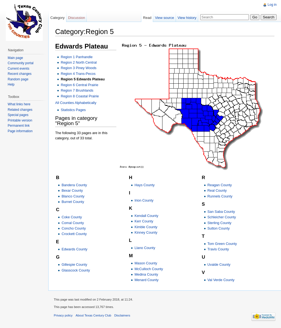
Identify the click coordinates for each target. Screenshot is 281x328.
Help (11, 84)
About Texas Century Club (93, 315)
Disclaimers (122, 315)
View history (187, 18)
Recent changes (20, 74)
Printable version (20, 120)
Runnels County (219, 196)
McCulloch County (148, 269)
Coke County (71, 217)
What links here (19, 104)
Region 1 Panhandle (76, 57)
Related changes (20, 110)
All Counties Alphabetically (75, 103)
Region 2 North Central (79, 62)
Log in (272, 5)
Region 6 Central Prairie (79, 85)
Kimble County (145, 227)
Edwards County (74, 249)
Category (57, 18)
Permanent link (19, 126)
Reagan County (219, 185)
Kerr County (143, 221)
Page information (20, 131)
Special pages (18, 115)
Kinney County (145, 232)
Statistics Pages (73, 110)
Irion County (143, 200)
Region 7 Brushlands (77, 90)
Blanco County (72, 196)
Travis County (218, 249)
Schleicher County (221, 217)
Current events (18, 68)
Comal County (72, 223)
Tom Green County (222, 244)
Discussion (76, 18)
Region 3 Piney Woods (78, 68)
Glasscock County (75, 270)
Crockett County (74, 234)
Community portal (20, 63)
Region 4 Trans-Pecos (78, 74)
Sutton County (218, 228)
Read (147, 18)
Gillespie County (74, 264)
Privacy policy (63, 315)
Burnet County (72, 202)
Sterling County (219, 223)
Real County (217, 190)
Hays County (144, 185)
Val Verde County (221, 280)
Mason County (145, 263)
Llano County (144, 248)
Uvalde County (219, 264)
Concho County (73, 228)
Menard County (146, 280)
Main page (15, 58)
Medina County (146, 274)
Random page (18, 79)
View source (164, 18)
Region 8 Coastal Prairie (80, 96)
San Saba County (221, 212)
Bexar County (72, 190)
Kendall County (146, 216)
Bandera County (74, 185)
